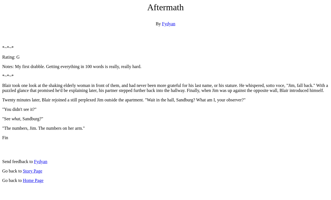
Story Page (32, 171)
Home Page (33, 180)
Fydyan (168, 23)
